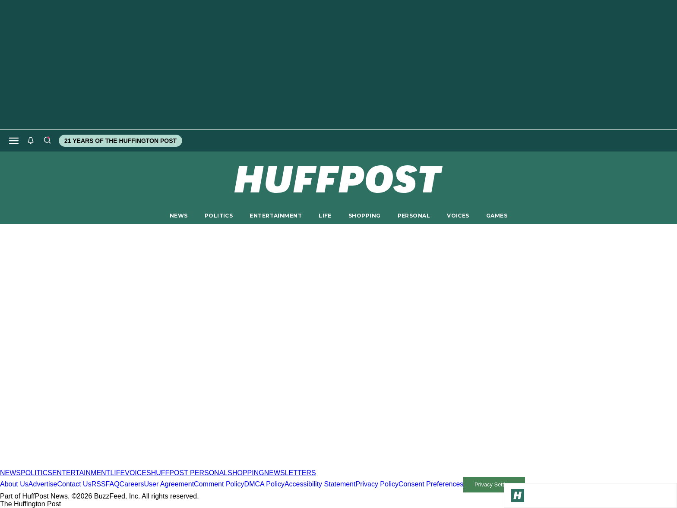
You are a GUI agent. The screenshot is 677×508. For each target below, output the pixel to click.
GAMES (496, 215)
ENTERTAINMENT (276, 215)
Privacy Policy (377, 484)
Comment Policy (219, 484)
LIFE (325, 215)
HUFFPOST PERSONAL (189, 472)
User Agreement (169, 484)
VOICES (458, 215)
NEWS (179, 215)
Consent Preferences (431, 484)
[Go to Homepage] (517, 495)
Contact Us (74, 484)
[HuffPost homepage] (111, 465)
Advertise (42, 484)
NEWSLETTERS (290, 472)
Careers (132, 484)
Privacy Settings (494, 484)
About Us (14, 484)
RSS (99, 484)
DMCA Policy (264, 484)
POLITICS (219, 215)
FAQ (113, 484)
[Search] (47, 140)
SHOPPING (364, 215)
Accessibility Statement (320, 484)
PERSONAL (414, 215)
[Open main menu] (14, 141)
